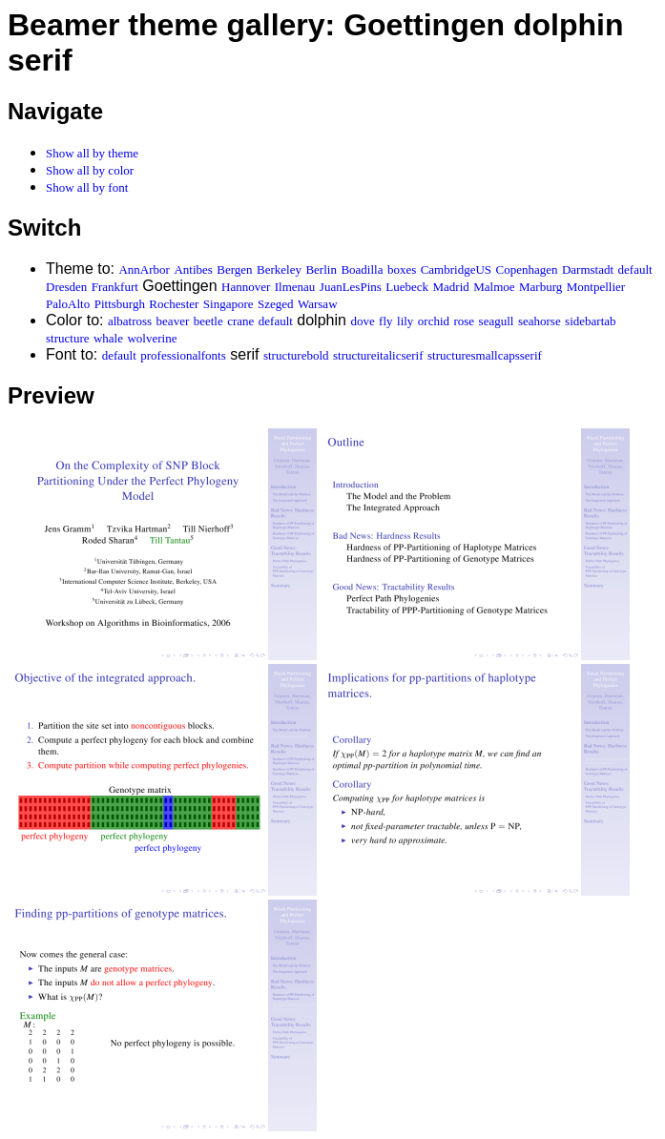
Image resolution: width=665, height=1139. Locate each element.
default (635, 269)
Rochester (173, 304)
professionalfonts (183, 355)
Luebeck (406, 287)
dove (362, 321)
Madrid (451, 287)
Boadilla (362, 269)
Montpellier (596, 287)
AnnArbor (143, 269)
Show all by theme (92, 153)
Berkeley (279, 269)
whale (108, 338)
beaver (173, 321)
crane (240, 321)
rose (463, 321)
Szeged (276, 304)
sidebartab (590, 321)
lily (405, 321)
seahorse (539, 321)
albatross (130, 321)
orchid (433, 321)
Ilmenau (295, 287)
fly (385, 321)
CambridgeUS (456, 269)
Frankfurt (115, 287)
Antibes (193, 269)
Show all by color (90, 170)
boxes (401, 269)
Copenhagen (527, 269)
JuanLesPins (351, 287)
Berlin (321, 269)
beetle (208, 321)
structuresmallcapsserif (484, 355)
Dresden (66, 287)
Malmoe (493, 287)
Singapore (228, 304)
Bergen (234, 269)
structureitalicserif (378, 355)
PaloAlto (68, 304)
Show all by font (87, 187)
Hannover (245, 287)
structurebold (296, 355)
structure (67, 338)
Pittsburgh (119, 304)
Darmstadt (587, 269)
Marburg (540, 287)
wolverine (152, 338)
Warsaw (318, 304)
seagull (496, 321)
